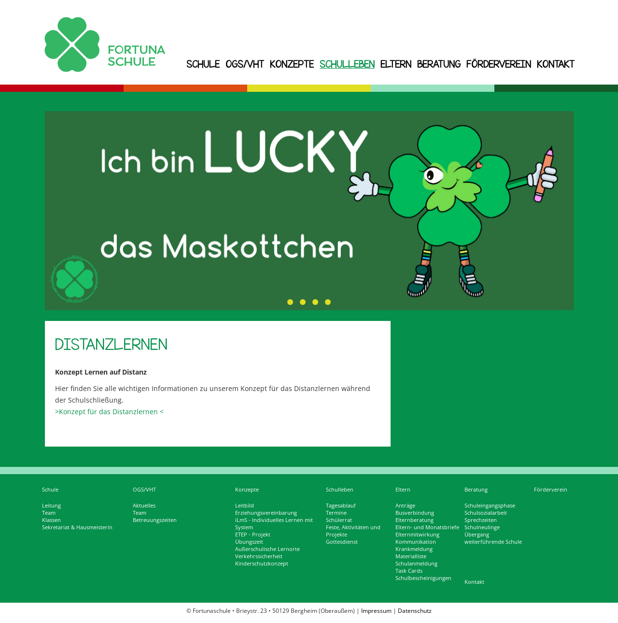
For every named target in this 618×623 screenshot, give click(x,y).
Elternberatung (414, 520)
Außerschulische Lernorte (267, 549)
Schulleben (347, 64)
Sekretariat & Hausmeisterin (77, 527)
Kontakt (556, 64)
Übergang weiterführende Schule (493, 538)
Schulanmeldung (416, 563)
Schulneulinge (482, 527)
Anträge (405, 505)
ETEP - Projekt (252, 534)
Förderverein (498, 64)
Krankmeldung (414, 549)
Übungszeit (249, 541)
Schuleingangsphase (489, 505)
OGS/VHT (244, 64)
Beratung (439, 64)
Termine (336, 512)
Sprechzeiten (480, 520)
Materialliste (410, 556)
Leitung (51, 505)
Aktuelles (144, 505)
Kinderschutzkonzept (261, 563)
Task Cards (408, 570)
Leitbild (244, 505)
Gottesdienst (342, 541)
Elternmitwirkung (417, 534)
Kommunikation (415, 541)
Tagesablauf (341, 505)
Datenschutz (415, 611)
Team (49, 512)
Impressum (376, 611)
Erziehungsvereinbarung (266, 512)
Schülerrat (339, 520)
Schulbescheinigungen (423, 578)
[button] (290, 302)
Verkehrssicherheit (258, 556)
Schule (203, 64)
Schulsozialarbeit (485, 512)
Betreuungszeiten (155, 520)
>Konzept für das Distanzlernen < (109, 411)
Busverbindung (414, 512)
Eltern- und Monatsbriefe (427, 527)
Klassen (51, 520)
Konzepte (292, 64)
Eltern (395, 64)
